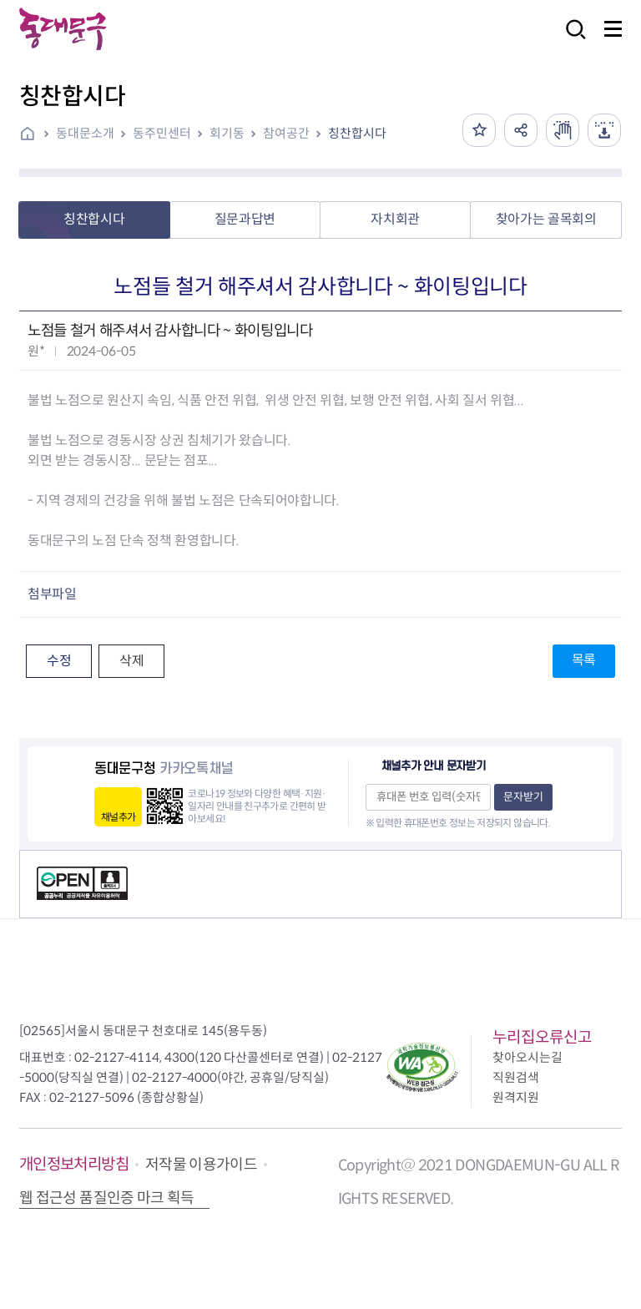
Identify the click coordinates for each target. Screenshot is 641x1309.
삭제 (131, 661)
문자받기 (523, 797)
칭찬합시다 (357, 133)
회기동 (227, 133)
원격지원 (515, 1097)
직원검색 (515, 1077)
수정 (59, 661)
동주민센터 (162, 133)
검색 (571, 40)
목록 (584, 660)
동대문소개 (85, 133)
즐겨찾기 (479, 130)
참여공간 (286, 133)
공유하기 (521, 130)
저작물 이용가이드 (201, 1164)
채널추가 (118, 817)
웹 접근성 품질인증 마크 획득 (106, 1198)
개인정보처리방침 (74, 1164)
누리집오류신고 (542, 1037)
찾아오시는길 (527, 1057)
